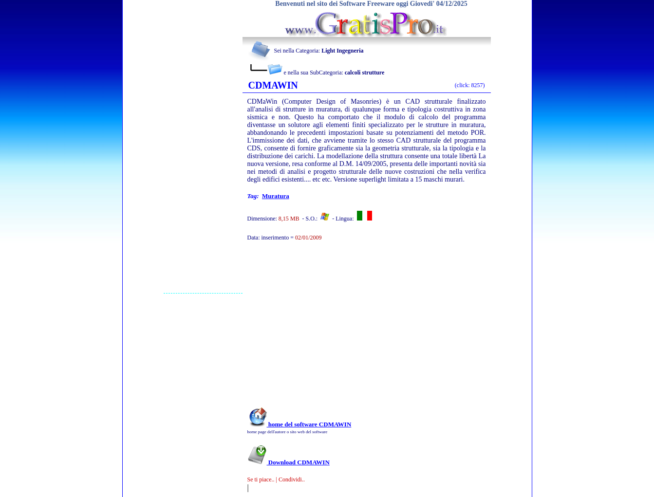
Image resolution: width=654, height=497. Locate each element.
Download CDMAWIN (288, 462)
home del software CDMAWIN (299, 424)
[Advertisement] (203, 146)
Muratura (275, 196)
